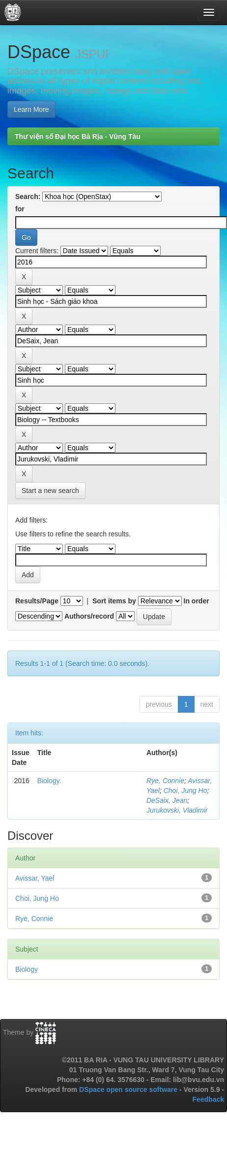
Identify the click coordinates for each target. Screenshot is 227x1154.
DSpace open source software (129, 1089)
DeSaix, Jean (166, 800)
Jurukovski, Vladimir (176, 810)
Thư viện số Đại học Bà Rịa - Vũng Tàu (78, 136)
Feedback (208, 1099)
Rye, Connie (165, 781)
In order (196, 601)
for (20, 209)
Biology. (49, 781)
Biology (26, 969)
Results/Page (36, 601)
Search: (27, 196)
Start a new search (50, 491)
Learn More (31, 109)
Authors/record (89, 616)
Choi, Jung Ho (185, 790)
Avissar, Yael (34, 878)
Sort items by (114, 601)
